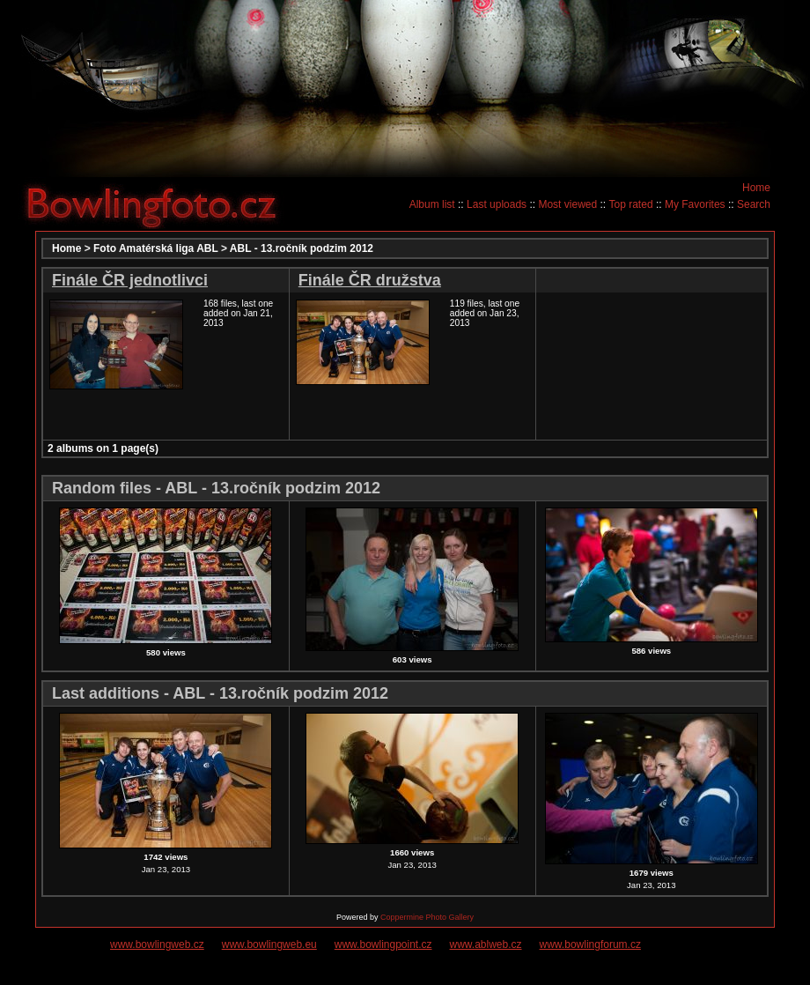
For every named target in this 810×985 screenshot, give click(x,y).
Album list (432, 204)
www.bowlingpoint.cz (383, 944)
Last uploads (496, 204)
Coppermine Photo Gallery (427, 917)
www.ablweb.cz (486, 944)
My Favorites (695, 204)
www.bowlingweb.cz (157, 944)
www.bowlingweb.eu (269, 944)
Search (753, 204)
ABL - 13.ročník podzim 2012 (301, 248)
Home (756, 187)
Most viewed (567, 204)
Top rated (631, 204)
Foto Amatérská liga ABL (155, 248)
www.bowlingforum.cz (590, 944)
